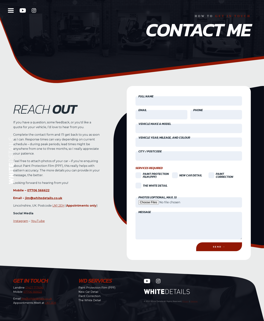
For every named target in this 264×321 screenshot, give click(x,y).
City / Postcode (150, 151)
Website (194, 301)
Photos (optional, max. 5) (157, 197)
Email (142, 110)
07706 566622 (38, 190)
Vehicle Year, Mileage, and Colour (164, 137)
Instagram (20, 221)
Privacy (185, 301)
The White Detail (89, 300)
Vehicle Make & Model (154, 123)
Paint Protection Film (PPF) (96, 287)
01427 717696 (34, 287)
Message (144, 211)
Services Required (149, 167)
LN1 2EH (58, 205)
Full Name (145, 96)
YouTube (38, 221)
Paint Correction (89, 296)
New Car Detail (88, 292)
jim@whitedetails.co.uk (43, 198)
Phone (198, 110)
